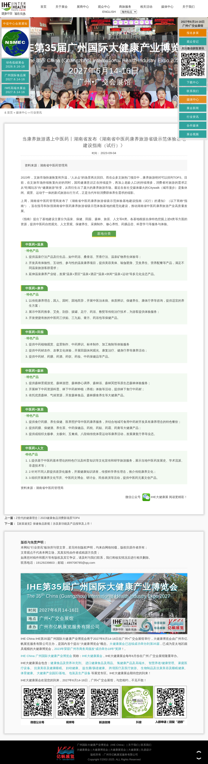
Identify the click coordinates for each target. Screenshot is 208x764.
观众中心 (104, 6)
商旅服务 (125, 6)
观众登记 (193, 41)
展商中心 (83, 6)
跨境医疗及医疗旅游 (123, 668)
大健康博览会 (100, 749)
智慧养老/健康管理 (161, 663)
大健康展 (133, 749)
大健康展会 (83, 749)
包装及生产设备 (79, 673)
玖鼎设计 (146, 749)
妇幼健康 (72, 668)
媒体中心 (167, 6)
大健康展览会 (118, 749)
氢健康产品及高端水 (131, 663)
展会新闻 (193, 108)
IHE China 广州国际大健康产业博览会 (46, 656)
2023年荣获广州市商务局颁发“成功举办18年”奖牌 (87, 648)
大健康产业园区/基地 (51, 673)
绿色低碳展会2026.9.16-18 (15, 64)
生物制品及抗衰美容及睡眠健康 (162, 668)
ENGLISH (109, 11)
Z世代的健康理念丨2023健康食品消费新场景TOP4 (48, 518)
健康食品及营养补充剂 (65, 663)
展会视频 (193, 134)
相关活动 (146, 6)
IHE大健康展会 (92, 656)
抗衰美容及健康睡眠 (48, 668)
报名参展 (193, 32)
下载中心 (193, 82)
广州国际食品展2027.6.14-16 (15, 77)
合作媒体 (193, 125)
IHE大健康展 (155, 497)
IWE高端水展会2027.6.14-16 (15, 90)
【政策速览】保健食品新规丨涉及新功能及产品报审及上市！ (54, 523)
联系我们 (146, 744)
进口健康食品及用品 (99, 663)
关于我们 (188, 6)
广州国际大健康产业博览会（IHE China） (101, 744)
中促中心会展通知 (15, 23)
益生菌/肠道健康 (93, 668)
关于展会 (61, 6)
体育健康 (27, 673)
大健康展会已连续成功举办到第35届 (134, 643)
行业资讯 (36, 112)
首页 (43, 6)
